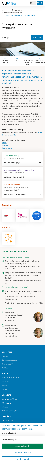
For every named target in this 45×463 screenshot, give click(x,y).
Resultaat (5, 145)
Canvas (4, 389)
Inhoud (4, 143)
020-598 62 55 (10, 318)
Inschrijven (37, 37)
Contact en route (7, 420)
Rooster (4, 385)
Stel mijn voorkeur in (22, 459)
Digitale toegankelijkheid (10, 411)
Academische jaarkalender (11, 378)
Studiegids (5, 381)
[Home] (2, 10)
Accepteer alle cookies (22, 446)
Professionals (17, 10)
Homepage (5, 356)
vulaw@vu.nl (21, 263)
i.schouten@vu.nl (11, 299)
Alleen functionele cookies (23, 452)
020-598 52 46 (10, 333)
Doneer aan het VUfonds (10, 399)
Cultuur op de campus (9, 360)
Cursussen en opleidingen (13, 13)
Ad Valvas (5, 407)
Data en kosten (7, 148)
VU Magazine (6, 403)
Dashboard (5, 368)
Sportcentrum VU (8, 364)
